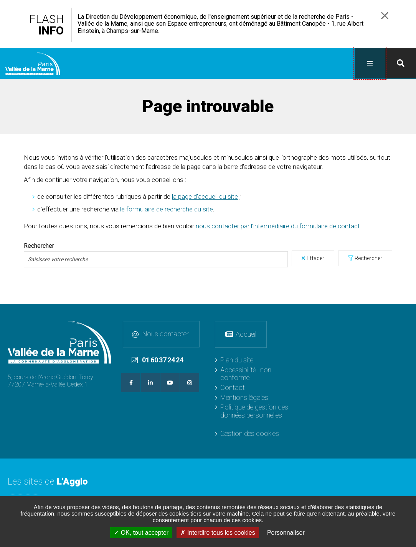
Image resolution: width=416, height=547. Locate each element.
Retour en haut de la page (408, 311)
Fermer (384, 15)
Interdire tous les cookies (217, 532)
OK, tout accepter (141, 532)
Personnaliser (286, 532)
